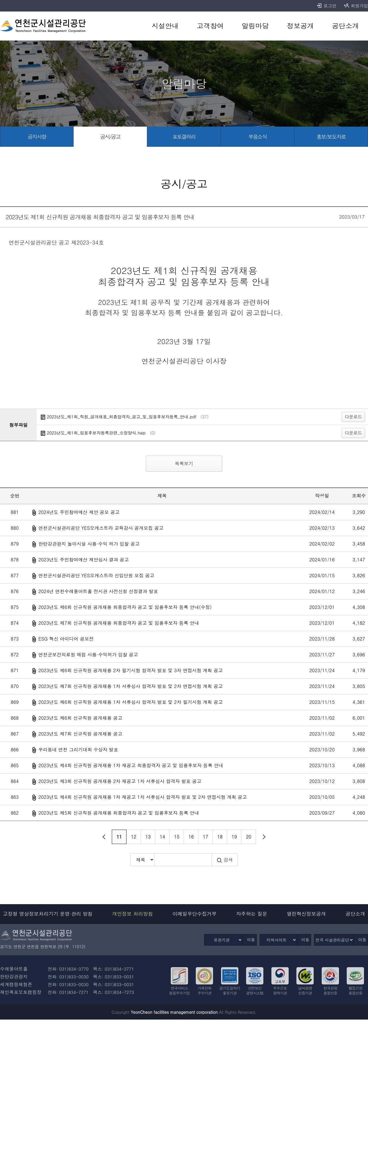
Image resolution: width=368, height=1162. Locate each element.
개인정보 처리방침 (132, 913)
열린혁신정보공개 (306, 913)
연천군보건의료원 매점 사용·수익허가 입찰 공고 (88, 654)
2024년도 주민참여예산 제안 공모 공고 (79, 512)
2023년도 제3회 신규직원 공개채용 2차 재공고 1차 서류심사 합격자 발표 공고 (119, 781)
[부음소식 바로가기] (257, 137)
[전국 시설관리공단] (334, 940)
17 (205, 836)
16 (191, 836)
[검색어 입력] (183, 859)
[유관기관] (223, 940)
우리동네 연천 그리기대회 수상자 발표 (78, 749)
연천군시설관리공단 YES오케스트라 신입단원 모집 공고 (96, 575)
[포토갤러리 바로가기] (184, 137)
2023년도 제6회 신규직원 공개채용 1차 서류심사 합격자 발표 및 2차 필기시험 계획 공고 (130, 702)
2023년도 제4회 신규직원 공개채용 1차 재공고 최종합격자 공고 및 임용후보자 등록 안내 (130, 765)
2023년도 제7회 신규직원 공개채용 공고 (80, 733)
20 (248, 836)
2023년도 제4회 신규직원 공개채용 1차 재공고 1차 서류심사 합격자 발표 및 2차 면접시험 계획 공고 (142, 797)
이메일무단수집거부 (194, 913)
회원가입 (356, 6)
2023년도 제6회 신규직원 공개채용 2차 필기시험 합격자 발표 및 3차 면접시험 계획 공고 (130, 670)
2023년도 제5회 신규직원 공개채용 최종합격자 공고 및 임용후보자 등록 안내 (118, 812)
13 (148, 836)
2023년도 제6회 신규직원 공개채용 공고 (80, 718)
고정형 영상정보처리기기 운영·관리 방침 (48, 913)
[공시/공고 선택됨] (110, 137)
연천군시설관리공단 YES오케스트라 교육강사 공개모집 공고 (100, 528)
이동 (251, 939)
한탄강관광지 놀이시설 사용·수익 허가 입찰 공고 (88, 543)
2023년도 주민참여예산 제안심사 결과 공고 (83, 559)
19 (234, 836)
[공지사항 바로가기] (37, 137)
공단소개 (355, 913)
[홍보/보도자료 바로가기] (331, 137)
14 (162, 836)
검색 (224, 859)
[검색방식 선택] (142, 859)
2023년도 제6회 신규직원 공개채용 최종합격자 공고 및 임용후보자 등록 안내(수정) (125, 607)
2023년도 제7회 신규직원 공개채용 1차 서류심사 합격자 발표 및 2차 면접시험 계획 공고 (130, 686)
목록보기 (184, 463)
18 (220, 836)
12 (133, 836)
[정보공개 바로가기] (300, 26)
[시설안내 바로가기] (165, 26)
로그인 (326, 6)
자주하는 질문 (251, 913)
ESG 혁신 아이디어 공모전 (65, 638)
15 (176, 836)
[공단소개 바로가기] (345, 26)
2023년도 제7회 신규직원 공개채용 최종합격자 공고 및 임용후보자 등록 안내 (118, 623)
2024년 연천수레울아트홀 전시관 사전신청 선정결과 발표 (98, 591)
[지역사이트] (278, 940)
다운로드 (353, 417)
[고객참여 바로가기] (210, 26)
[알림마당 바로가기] (255, 26)
